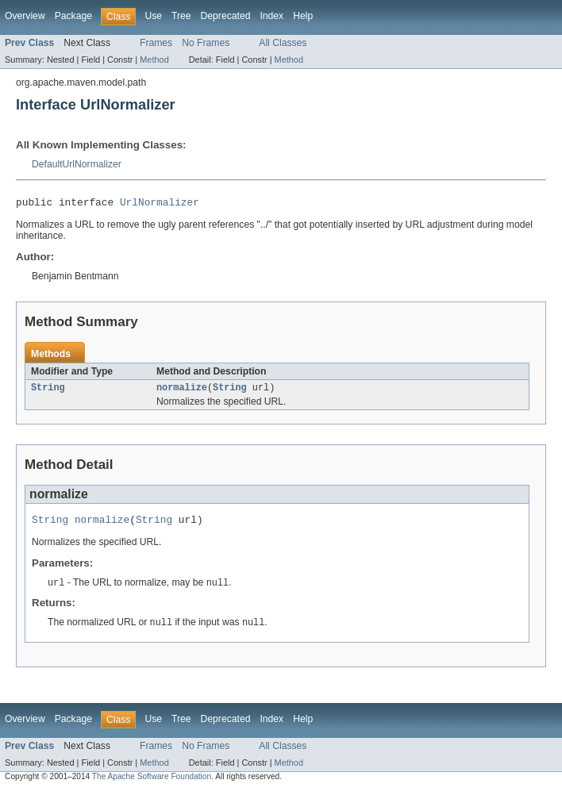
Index (271, 15)
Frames (156, 42)
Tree (181, 15)
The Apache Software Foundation (151, 784)
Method (154, 59)
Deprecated (226, 15)
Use (153, 15)
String (48, 391)
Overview (25, 15)
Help (303, 15)
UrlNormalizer (159, 204)
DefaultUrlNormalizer (76, 164)
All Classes (282, 42)
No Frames (205, 42)
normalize (181, 391)
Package (73, 15)
